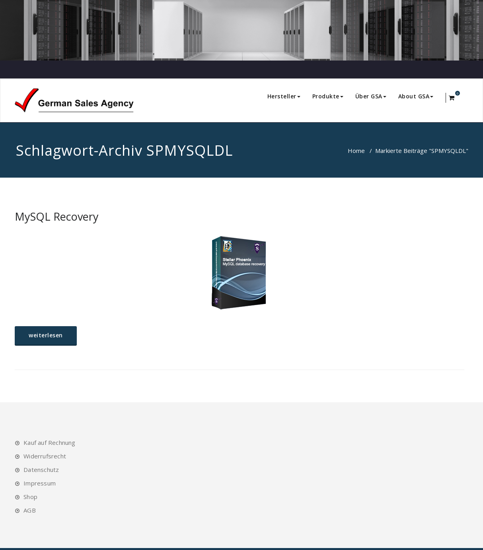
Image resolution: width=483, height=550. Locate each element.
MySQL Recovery (57, 216)
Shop (30, 497)
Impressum (39, 483)
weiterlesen (46, 335)
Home (356, 151)
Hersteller (283, 96)
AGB (29, 510)
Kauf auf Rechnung (49, 442)
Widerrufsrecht (44, 456)
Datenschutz (41, 470)
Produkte (327, 96)
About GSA (416, 96)
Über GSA (370, 96)
